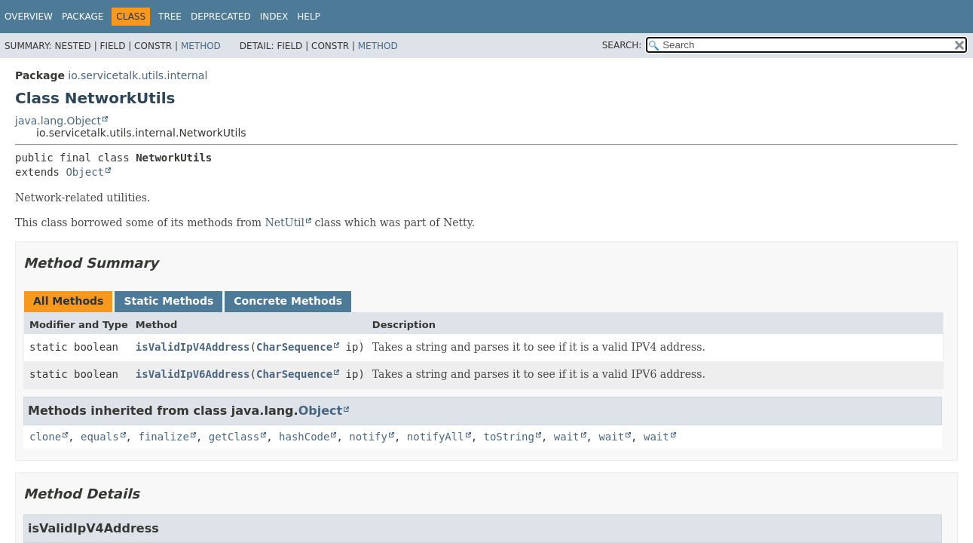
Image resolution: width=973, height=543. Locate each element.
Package (82, 16)
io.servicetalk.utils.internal (137, 75)
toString (509, 437)
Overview (29, 16)
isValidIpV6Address (193, 374)
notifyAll (435, 437)
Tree (170, 16)
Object (85, 172)
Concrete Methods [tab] (288, 301)
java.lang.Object (58, 121)
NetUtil (285, 222)
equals (100, 437)
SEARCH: (622, 45)
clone (45, 437)
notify (368, 437)
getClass (234, 437)
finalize (163, 437)
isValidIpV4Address (193, 347)
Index (274, 16)
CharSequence (294, 347)
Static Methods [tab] (168, 301)
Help (308, 16)
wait (567, 437)
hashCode (304, 437)
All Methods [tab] (68, 301)
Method (201, 46)
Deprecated (221, 16)
